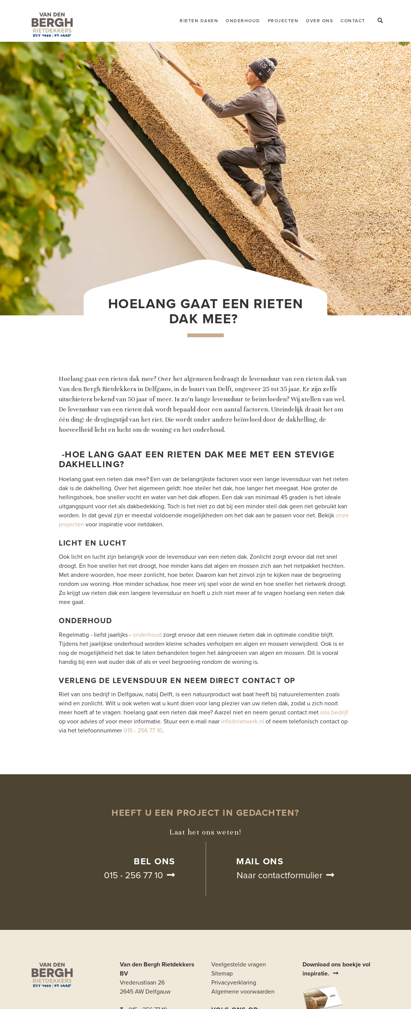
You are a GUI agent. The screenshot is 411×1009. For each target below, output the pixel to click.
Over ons (319, 20)
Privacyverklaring (233, 982)
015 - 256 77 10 (143, 730)
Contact (353, 20)
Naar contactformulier (279, 875)
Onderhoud (243, 20)
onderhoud (147, 635)
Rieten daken (199, 20)
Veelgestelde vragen (238, 964)
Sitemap (222, 973)
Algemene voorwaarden (243, 991)
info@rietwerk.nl (242, 721)
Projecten (283, 20)
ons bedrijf (334, 712)
